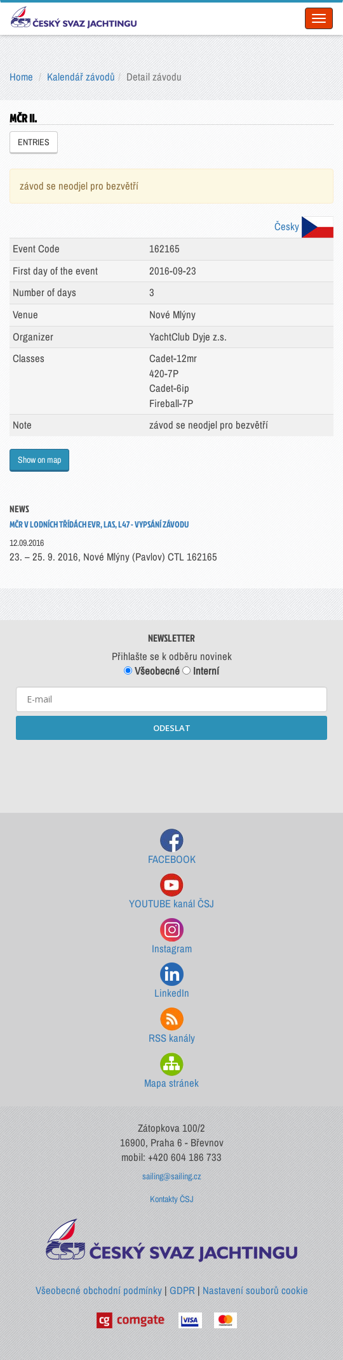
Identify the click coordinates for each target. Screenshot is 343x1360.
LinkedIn (171, 981)
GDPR (182, 1290)
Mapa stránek (171, 1071)
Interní (200, 671)
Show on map (39, 459)
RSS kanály (172, 1026)
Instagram (172, 936)
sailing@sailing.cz (171, 1176)
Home (21, 77)
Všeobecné (152, 671)
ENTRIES (34, 142)
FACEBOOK (172, 847)
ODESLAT (172, 728)
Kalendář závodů (81, 77)
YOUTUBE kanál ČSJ (171, 891)
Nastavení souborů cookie (255, 1290)
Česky (303, 226)
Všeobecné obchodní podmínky (99, 1290)
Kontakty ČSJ (172, 1199)
